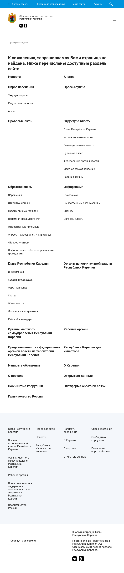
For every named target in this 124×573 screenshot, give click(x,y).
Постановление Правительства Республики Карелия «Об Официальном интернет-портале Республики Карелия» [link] (92, 545)
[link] (18, 4)
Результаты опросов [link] (20, 103)
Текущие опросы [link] (18, 95)
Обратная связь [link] (20, 187)
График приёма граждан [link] (23, 210)
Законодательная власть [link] (79, 145)
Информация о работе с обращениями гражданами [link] (31, 252)
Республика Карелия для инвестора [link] (82, 349)
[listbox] (98, 4)
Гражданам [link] (71, 195)
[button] (23, 540)
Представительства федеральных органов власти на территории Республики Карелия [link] (34, 351)
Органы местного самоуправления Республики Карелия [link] (30, 333)
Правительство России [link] (25, 396)
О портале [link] (15, 376)
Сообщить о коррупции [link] (25, 386)
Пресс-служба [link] (74, 87)
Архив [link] (11, 111)
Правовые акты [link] (20, 121)
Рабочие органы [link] (73, 176)
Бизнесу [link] (68, 210)
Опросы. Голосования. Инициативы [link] (29, 234)
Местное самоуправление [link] (79, 168)
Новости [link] (14, 77)
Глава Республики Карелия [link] (80, 129)
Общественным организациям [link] (82, 203)
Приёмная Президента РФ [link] (24, 218)
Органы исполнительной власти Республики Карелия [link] (88, 265)
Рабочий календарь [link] (20, 319)
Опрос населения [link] (21, 87)
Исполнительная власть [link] (78, 137)
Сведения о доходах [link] (20, 279)
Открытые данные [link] (19, 203)
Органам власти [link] (73, 218)
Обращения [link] (15, 195)
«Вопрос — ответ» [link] (19, 242)
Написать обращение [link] (24, 365)
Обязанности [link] (16, 303)
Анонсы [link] (69, 77)
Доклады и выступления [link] (23, 311)
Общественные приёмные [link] (23, 226)
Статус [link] (12, 295)
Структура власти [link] (77, 121)
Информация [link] (73, 187)
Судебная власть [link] (74, 153)
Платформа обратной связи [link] (84, 386)
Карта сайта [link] (78, 4)
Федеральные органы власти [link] (81, 161)
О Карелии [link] (71, 365)
